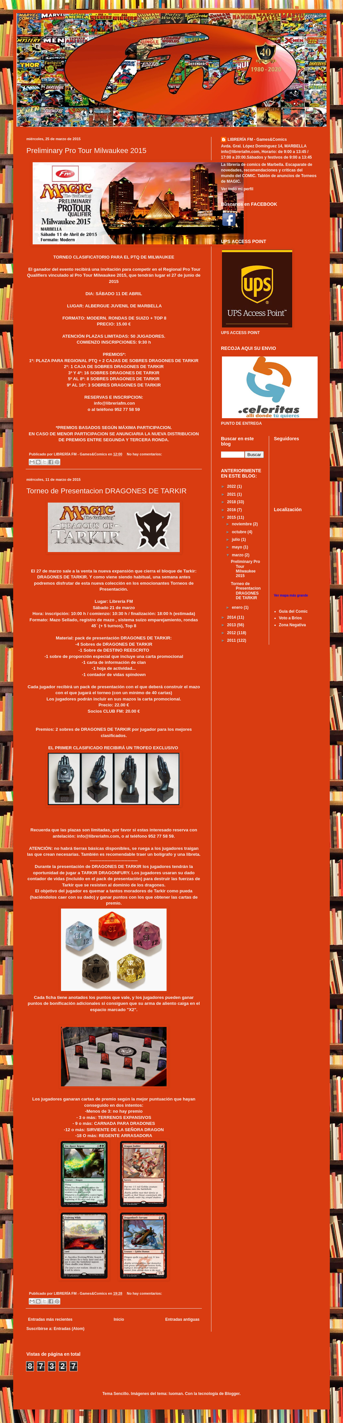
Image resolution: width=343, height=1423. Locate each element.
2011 (232, 640)
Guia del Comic (293, 611)
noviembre (242, 524)
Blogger (232, 1393)
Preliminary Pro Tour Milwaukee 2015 (86, 150)
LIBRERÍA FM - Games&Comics (257, 139)
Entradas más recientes (50, 1319)
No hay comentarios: (144, 454)
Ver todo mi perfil (237, 189)
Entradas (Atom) (69, 1328)
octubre (239, 532)
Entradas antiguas (182, 1319)
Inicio (119, 1319)
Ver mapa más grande (291, 595)
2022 (232, 486)
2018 (232, 502)
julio (236, 539)
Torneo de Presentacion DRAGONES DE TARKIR (106, 491)
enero (238, 607)
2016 (232, 510)
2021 (232, 494)
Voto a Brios (290, 618)
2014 (232, 617)
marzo (238, 555)
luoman (176, 1393)
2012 (232, 633)
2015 (232, 517)
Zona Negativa (292, 625)
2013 (232, 625)
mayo (237, 547)
